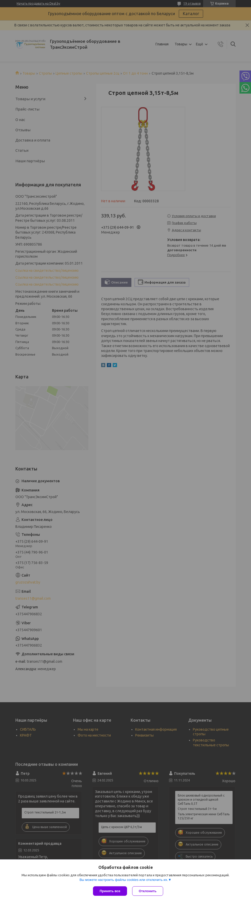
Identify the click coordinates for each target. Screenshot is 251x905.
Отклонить (147, 891)
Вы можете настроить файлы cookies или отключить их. (123, 880)
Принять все (110, 891)
